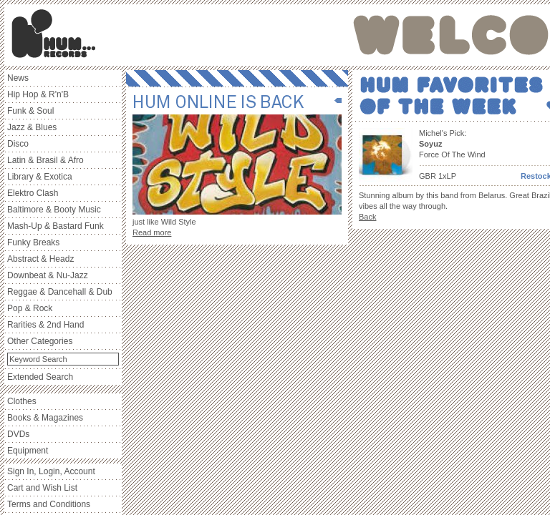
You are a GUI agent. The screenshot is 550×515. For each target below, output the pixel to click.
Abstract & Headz (40, 259)
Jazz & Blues (32, 127)
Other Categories (39, 341)
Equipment (27, 451)
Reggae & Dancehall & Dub (59, 292)
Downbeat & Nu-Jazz (47, 275)
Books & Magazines (45, 418)
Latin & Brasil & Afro (45, 160)
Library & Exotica (39, 177)
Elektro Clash (32, 193)
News (18, 78)
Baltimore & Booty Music (54, 210)
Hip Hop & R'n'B (38, 94)
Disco (18, 144)
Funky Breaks (33, 242)
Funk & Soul (30, 111)
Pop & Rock (29, 308)
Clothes (22, 401)
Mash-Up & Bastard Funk (55, 226)
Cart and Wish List (42, 488)
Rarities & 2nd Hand (45, 325)
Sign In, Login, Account (51, 471)
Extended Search (40, 377)
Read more (151, 232)
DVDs (18, 434)
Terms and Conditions (48, 504)
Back (367, 216)
